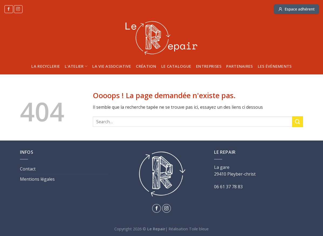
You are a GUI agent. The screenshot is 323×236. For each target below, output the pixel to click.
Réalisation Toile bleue (189, 228)
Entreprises (208, 66)
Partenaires (239, 66)
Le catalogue (176, 66)
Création (146, 66)
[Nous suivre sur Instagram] (18, 9)
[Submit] (297, 121)
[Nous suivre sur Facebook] (8, 9)
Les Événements (275, 66)
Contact (28, 169)
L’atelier (76, 66)
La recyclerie (45, 66)
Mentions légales (37, 179)
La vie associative (111, 66)
